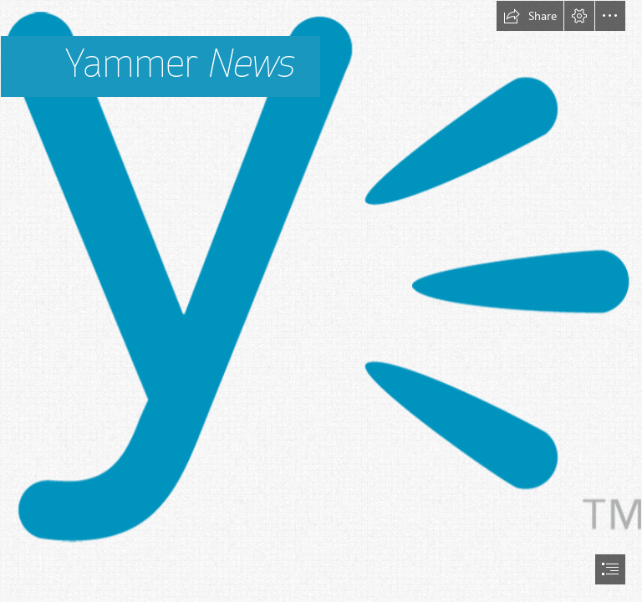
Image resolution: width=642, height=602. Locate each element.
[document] (321, 301)
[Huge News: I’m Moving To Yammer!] (321, 286)
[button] (530, 16)
